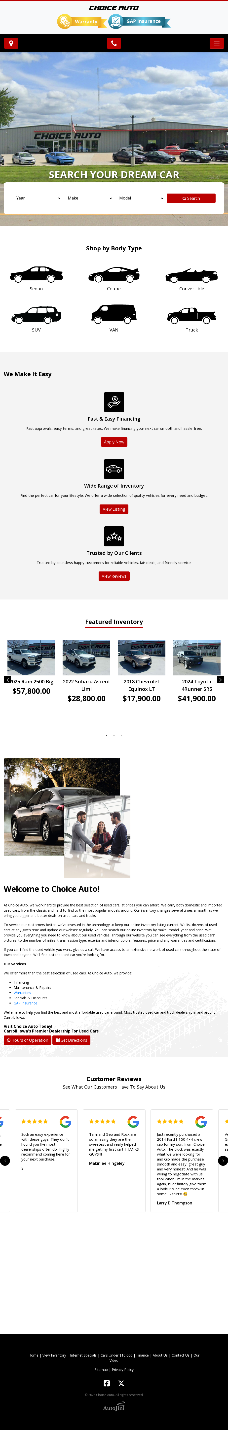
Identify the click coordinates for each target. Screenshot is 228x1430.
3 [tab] (121, 735)
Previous (7, 679)
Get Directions (71, 1040)
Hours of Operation (27, 1040)
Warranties (22, 992)
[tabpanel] (31, 677)
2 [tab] (114, 735)
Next (220, 679)
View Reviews (114, 576)
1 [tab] (106, 735)
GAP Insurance (25, 1003)
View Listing (114, 509)
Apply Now (114, 442)
